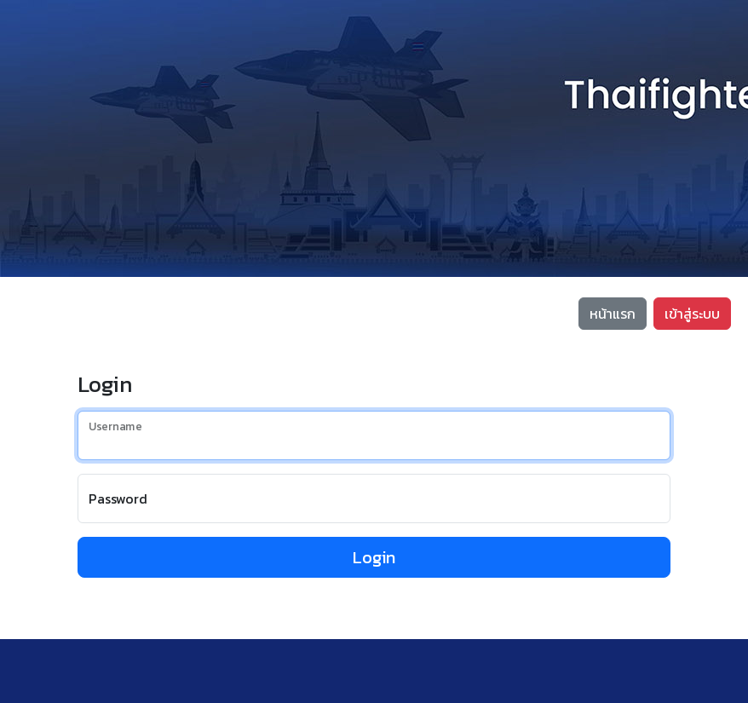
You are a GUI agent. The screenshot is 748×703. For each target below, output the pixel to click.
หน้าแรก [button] (613, 313)
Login (374, 557)
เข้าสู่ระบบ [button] (692, 313)
